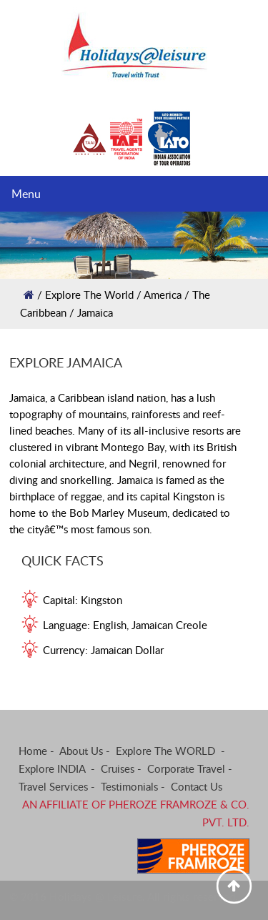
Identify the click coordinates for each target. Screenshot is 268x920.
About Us (81, 750)
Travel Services (53, 786)
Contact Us (196, 786)
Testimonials (129, 786)
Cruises (117, 768)
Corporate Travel (186, 768)
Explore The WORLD (167, 750)
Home (33, 750)
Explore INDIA (53, 768)
